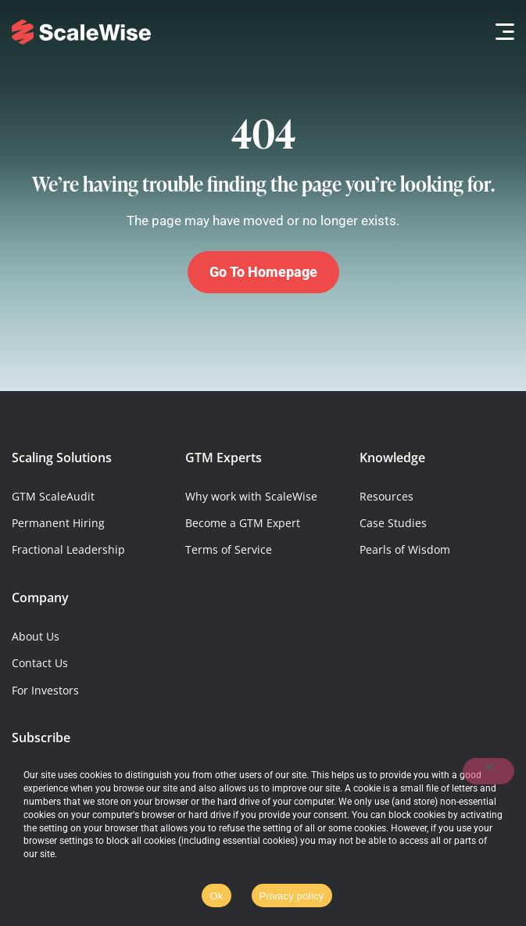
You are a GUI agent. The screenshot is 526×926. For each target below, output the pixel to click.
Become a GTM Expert (242, 522)
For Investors (45, 690)
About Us (35, 636)
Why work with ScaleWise (251, 496)
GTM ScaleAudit (53, 496)
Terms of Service (228, 549)
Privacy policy (291, 896)
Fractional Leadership (68, 549)
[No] (488, 771)
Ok (216, 896)
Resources (386, 496)
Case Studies (393, 522)
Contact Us (40, 662)
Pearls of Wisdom (405, 549)
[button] (500, 31)
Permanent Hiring (58, 522)
